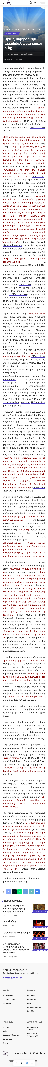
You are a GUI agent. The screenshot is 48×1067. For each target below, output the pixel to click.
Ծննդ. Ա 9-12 (18, 294)
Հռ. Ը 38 (41, 399)
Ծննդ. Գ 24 (36, 392)
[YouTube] (37, 1053)
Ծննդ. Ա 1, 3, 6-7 (33, 120)
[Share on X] (21, 1063)
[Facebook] (30, 1053)
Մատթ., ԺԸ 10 (30, 444)
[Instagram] (40, 1053)
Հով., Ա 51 (29, 448)
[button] (5, 2)
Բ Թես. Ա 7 (14, 418)
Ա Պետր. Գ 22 (38, 402)
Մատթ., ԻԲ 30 (32, 474)
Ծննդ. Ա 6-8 (25, 284)
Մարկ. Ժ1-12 (38, 166)
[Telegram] (43, 1053)
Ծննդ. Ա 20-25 (32, 307)
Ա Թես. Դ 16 (30, 399)
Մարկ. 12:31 (9, 196)
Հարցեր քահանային (12, 978)
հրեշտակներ (9, 379)
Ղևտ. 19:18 (23, 192)
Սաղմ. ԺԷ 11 (20, 395)
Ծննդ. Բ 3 (22, 183)
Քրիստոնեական (12, 33)
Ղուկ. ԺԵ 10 (25, 359)
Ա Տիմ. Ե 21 (18, 399)
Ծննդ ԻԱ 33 (37, 637)
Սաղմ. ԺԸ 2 (31, 74)
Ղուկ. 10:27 (25, 196)
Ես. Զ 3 (16, 366)
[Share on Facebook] (16, 1063)
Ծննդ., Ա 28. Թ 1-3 (36, 758)
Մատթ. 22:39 (38, 192)
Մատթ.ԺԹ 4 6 (11, 166)
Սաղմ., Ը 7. (8, 761)
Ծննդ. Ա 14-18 (10, 301)
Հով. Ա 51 (38, 359)
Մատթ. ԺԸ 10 (10, 359)
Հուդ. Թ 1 (7, 399)
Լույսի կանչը (9, 921)
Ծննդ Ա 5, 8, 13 (36, 265)
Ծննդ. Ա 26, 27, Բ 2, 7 (13, 663)
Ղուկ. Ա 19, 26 (19, 340)
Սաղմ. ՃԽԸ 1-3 (29, 415)
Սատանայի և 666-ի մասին (16, 933)
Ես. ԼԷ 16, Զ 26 (37, 395)
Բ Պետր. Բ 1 (27, 418)
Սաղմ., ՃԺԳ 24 (37, 761)
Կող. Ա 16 (25, 402)
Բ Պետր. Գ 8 (22, 637)
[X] (33, 1053)
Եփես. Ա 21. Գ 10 (11, 402)
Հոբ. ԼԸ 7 (22, 323)
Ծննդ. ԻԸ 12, (38, 356)
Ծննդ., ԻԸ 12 (16, 448)
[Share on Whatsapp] (19, 891)
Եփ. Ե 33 (38, 176)
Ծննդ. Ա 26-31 (35, 614)
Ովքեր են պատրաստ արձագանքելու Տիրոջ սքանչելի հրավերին (14, 908)
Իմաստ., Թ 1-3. (21, 761)
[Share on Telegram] (26, 1063)
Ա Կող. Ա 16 (9, 323)
